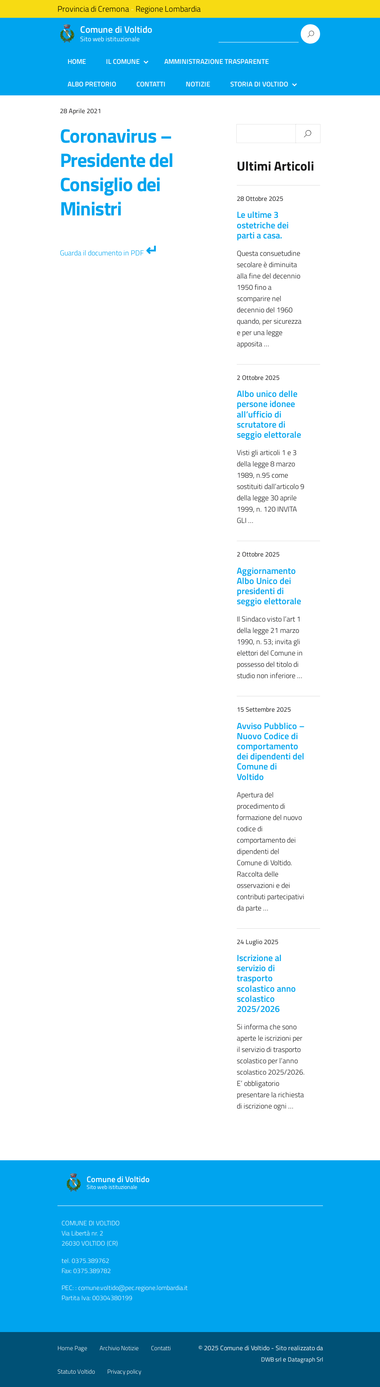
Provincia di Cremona (93, 9)
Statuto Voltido (76, 1371)
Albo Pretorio (92, 84)
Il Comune (123, 61)
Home (77, 61)
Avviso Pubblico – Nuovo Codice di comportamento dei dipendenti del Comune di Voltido (271, 751)
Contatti (151, 84)
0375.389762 (90, 1260)
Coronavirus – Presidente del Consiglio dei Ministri (116, 172)
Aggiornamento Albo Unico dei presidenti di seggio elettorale (269, 586)
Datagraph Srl (305, 1359)
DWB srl (271, 1359)
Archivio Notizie (119, 1348)
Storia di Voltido (259, 84)
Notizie (198, 84)
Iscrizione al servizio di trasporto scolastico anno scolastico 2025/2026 (266, 983)
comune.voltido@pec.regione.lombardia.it (133, 1287)
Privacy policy (124, 1371)
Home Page (72, 1348)
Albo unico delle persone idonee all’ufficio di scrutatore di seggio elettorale (269, 414)
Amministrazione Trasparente (216, 61)
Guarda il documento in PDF (102, 252)
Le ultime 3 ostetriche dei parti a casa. (263, 224)
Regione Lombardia (168, 9)
